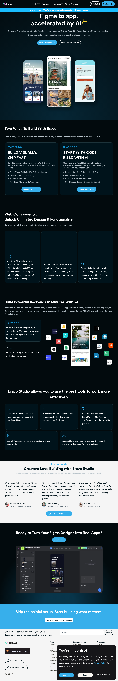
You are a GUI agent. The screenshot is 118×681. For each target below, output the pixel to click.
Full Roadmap (54, 651)
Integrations (53, 648)
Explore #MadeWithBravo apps (59, 514)
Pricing (67, 4)
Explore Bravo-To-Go (86, 189)
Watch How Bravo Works (70, 43)
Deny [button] (85, 675)
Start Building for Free (47, 43)
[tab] (23, 331)
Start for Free (59, 540)
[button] (36, 4)
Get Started (77, 644)
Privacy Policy (100, 663)
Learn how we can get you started (59, 620)
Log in (86, 4)
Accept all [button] (66, 675)
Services (74, 4)
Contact (99, 644)
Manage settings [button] (103, 674)
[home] (7, 4)
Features (52, 644)
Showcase (53, 664)
